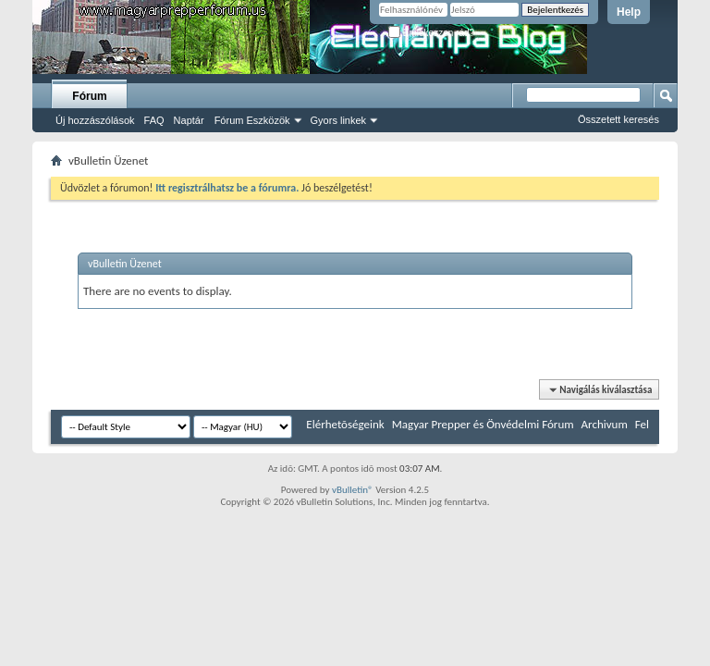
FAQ (154, 120)
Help (629, 12)
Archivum (604, 424)
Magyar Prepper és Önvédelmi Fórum (483, 424)
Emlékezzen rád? (431, 33)
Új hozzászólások (95, 120)
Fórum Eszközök (252, 120)
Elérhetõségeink (345, 424)
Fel (642, 424)
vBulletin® (352, 490)
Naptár (189, 120)
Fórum (89, 96)
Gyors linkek (339, 120)
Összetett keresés (618, 119)
